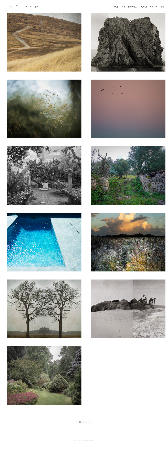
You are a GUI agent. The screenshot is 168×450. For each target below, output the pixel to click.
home (115, 6)
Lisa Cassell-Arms (23, 6)
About (144, 6)
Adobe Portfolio (88, 440)
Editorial (132, 6)
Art (123, 6)
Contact (154, 6)
